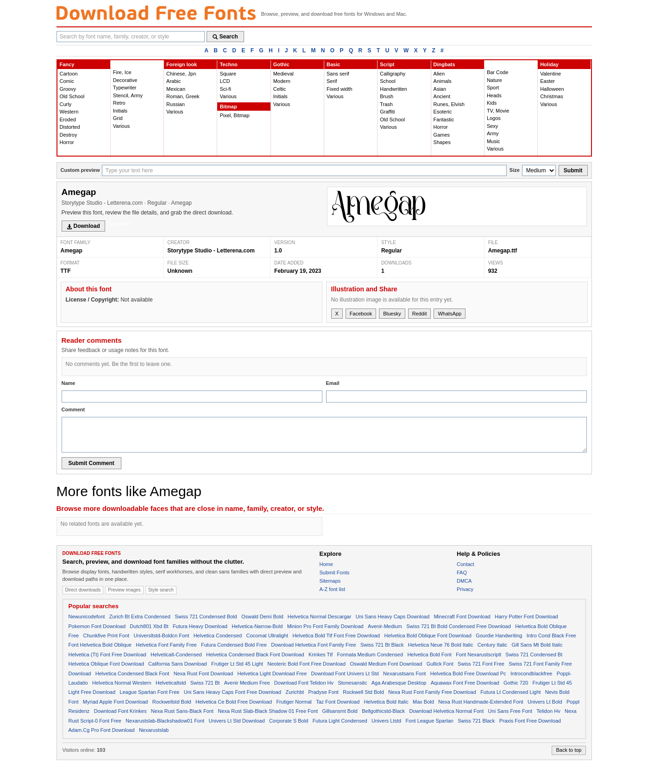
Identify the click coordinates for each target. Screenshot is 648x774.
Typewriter (125, 87)
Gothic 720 (515, 683)
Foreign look (181, 64)
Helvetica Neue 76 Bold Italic (440, 645)
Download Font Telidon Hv (303, 683)
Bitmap (228, 106)
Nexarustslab (154, 730)
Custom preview (80, 170)
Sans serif (338, 73)
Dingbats (444, 64)
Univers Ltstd (386, 721)
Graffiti (387, 111)
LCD (225, 81)
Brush (386, 96)
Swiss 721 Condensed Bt (533, 654)
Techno (228, 64)
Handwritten (393, 89)
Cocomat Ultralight (267, 635)
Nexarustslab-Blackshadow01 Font (165, 721)
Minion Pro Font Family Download (325, 626)
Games (442, 135)
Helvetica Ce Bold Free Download (233, 702)
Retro (119, 103)
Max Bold (423, 702)
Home (326, 564)
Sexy (492, 126)
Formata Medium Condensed (370, 654)
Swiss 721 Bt (205, 683)
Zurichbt (294, 692)
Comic (67, 81)
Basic (333, 64)
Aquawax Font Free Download (465, 683)
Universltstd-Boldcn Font (161, 635)
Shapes (442, 142)
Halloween (552, 89)
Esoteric (443, 111)
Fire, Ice (122, 72)
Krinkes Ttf (320, 654)
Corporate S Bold (288, 721)
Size (515, 170)
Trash (386, 104)
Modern (281, 81)
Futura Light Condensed (340, 721)
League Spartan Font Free (149, 692)
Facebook (361, 313)
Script (387, 64)
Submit (573, 170)
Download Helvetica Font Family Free (313, 645)
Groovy (68, 89)
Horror (67, 142)
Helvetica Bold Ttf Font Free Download (336, 635)
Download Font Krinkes (120, 711)
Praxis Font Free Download (530, 721)
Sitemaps (330, 581)
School (388, 81)
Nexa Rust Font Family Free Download (432, 692)
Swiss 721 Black (476, 721)
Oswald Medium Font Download (386, 664)
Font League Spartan (429, 721)
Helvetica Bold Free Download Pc (468, 673)
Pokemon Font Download (97, 626)
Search (225, 36)
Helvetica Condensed (218, 635)
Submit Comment (91, 463)
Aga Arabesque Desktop (399, 683)
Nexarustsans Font (404, 673)
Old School (72, 96)
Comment (73, 409)
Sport (493, 87)
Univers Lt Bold (545, 702)
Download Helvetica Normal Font (446, 711)
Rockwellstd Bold (171, 702)
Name (68, 383)
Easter (547, 81)
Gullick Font (440, 664)
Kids (492, 103)
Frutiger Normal (293, 702)
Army (493, 133)
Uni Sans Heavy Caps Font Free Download (232, 692)
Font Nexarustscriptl (478, 654)
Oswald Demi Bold (262, 616)
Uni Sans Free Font (510, 711)
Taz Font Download (337, 702)
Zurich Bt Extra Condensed (139, 616)
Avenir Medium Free (247, 683)
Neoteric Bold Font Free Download (306, 664)
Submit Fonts (335, 572)
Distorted (70, 127)
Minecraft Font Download (462, 616)
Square (228, 73)
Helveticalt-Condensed (176, 654)
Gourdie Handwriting (499, 635)
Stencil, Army (128, 95)
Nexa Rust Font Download (203, 673)
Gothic (281, 64)
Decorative (125, 80)
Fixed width (339, 89)
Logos (494, 118)
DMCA (464, 581)
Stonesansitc (352, 683)
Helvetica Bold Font (429, 654)
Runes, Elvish (449, 104)
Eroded (68, 119)
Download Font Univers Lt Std (345, 673)
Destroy (68, 135)
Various (121, 126)
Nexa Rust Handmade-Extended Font (480, 702)
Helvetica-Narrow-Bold (257, 626)
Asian (440, 89)
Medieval (283, 73)
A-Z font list (333, 589)
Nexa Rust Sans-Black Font (182, 711)
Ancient (442, 96)
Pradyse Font (323, 692)
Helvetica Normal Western (121, 683)
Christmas (551, 96)
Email (333, 383)
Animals (443, 81)
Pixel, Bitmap (234, 115)
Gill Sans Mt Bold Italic (536, 645)
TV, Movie (498, 110)
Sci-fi (225, 89)
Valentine (550, 73)
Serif (332, 81)
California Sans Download (177, 664)
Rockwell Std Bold (363, 692)
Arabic (173, 81)
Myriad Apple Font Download (115, 702)
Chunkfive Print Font (106, 635)
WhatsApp (449, 313)
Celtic (279, 89)
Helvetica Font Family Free (166, 645)
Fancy (67, 64)
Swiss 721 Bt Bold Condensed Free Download (458, 626)
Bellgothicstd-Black (383, 711)
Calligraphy (392, 73)
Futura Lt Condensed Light (510, 692)
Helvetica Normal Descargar (320, 616)
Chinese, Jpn (181, 73)
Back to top (568, 750)
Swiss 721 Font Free (481, 664)
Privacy (465, 589)
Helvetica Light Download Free (272, 673)
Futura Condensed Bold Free (234, 645)
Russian (175, 104)
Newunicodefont (87, 616)
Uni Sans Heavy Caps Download (393, 616)
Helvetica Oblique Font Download (106, 664)
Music (493, 141)
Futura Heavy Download (200, 626)
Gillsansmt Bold (339, 711)
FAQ (462, 572)
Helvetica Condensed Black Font (132, 673)
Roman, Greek (183, 96)
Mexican (175, 89)
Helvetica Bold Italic (386, 702)
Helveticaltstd (171, 683)
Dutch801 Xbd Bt (149, 626)
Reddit (419, 313)
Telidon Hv (548, 711)
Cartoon (69, 73)
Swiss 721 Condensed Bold (206, 616)
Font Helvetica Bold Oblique (100, 645)
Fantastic (444, 119)
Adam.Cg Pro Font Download (102, 730)
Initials (120, 110)
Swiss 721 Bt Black (382, 645)
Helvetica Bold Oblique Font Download (427, 635)
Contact (465, 564)
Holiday (549, 64)
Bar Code (497, 72)
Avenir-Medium (385, 626)
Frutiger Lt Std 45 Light (237, 664)
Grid (118, 118)
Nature (494, 80)
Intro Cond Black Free (551, 635)
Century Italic (492, 645)
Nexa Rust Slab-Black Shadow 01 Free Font (268, 711)
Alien (439, 73)
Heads (494, 95)
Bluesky (392, 313)
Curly (66, 104)
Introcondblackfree (531, 673)
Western (69, 111)
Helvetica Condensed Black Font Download (255, 654)
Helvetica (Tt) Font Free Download (107, 654)
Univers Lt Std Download (237, 721)
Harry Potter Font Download (526, 616)
